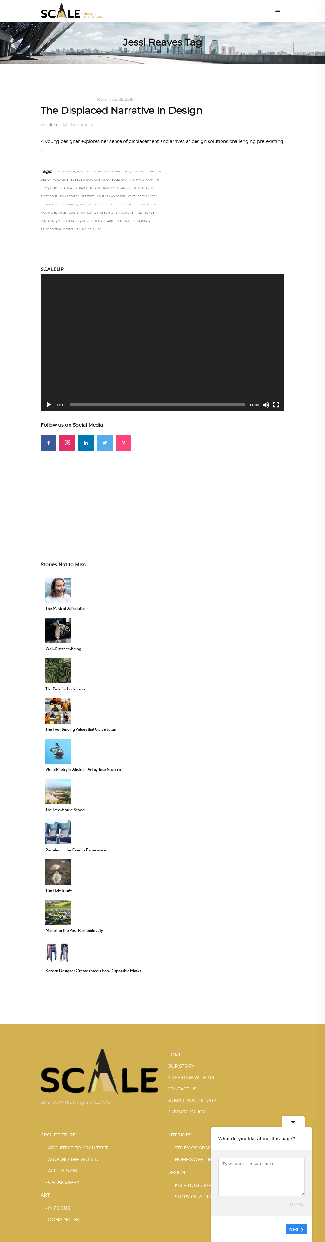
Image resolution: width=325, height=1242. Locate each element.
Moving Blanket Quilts (60, 213)
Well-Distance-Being (63, 648)
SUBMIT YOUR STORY (191, 1100)
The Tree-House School (65, 809)
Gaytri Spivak (132, 180)
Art (45, 1195)
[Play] (49, 405)
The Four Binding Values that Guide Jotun (80, 729)
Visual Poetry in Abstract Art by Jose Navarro (83, 769)
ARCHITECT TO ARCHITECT (78, 1148)
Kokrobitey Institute (77, 196)
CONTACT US (182, 1089)
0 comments (78, 124)
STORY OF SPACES (196, 1148)
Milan (152, 205)
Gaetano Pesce (106, 180)
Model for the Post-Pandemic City (74, 930)
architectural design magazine (103, 172)
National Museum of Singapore (107, 213)
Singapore (140, 221)
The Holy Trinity (58, 890)
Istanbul (124, 188)
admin (52, 124)
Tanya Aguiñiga (89, 229)
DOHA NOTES (63, 1220)
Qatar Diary (63, 1182)
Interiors (179, 1135)
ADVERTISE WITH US (190, 1078)
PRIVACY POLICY (186, 1112)
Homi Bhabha (61, 188)
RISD (139, 213)
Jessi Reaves (143, 188)
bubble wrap (81, 180)
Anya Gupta (65, 172)
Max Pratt (87, 205)
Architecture (58, 1135)
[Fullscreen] (276, 405)
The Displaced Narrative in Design (121, 111)
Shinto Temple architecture (105, 221)
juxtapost (49, 196)
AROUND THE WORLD (73, 1159)
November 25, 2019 (115, 99)
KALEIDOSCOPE (76, 99)
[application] (162, 342)
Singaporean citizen (58, 229)
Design (49, 99)
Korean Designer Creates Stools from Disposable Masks (93, 970)
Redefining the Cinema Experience (75, 849)
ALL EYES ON (62, 1171)
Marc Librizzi (66, 205)
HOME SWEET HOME (198, 1159)
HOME (174, 1055)
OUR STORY (180, 1066)
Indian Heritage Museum (95, 188)
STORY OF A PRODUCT (201, 1197)
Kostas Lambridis (111, 196)
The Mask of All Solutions (66, 608)
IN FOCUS (59, 1208)
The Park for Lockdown (65, 688)
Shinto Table (69, 221)
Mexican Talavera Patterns (122, 205)
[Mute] (266, 405)
